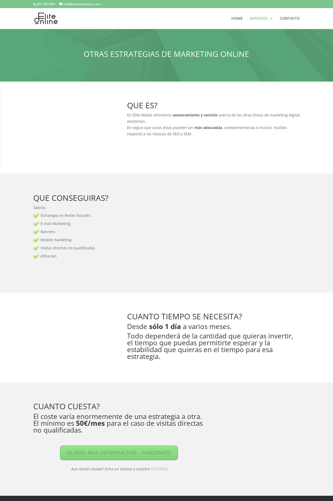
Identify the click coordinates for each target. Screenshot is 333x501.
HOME (237, 19)
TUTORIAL (159, 468)
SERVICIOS (258, 19)
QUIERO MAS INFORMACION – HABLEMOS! (119, 452)
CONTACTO (290, 19)
